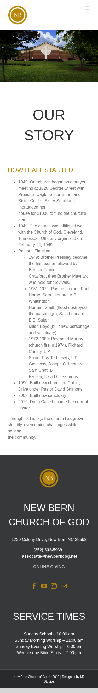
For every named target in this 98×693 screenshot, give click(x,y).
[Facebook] (34, 586)
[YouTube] (44, 586)
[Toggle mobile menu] (87, 8)
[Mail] (64, 586)
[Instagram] (54, 586)
